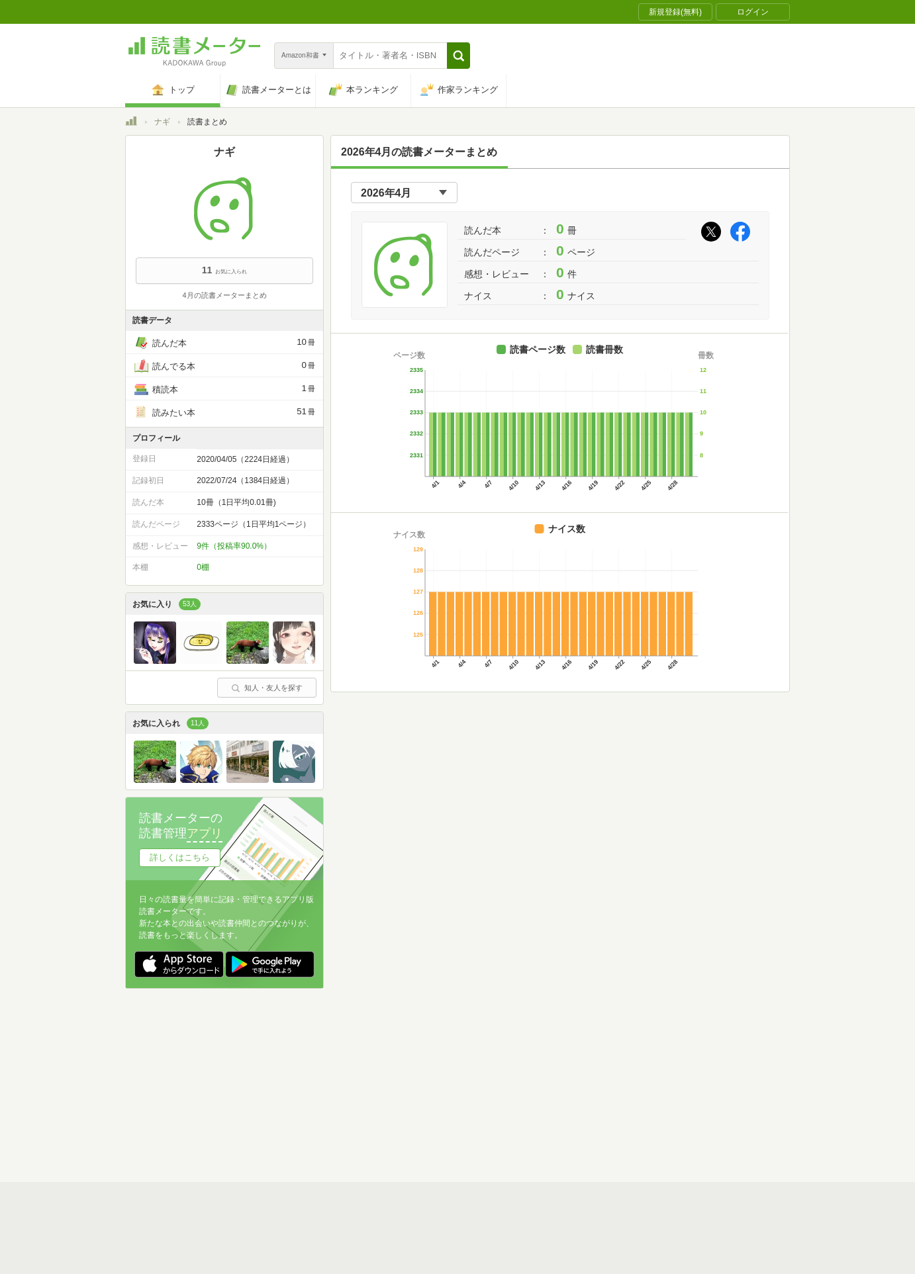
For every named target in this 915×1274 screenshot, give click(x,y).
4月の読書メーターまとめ (224, 295)
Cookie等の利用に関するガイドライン (507, 1083)
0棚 (203, 567)
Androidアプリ (310, 1124)
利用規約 (463, 1063)
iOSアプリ (376, 1124)
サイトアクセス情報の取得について (659, 1083)
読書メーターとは (317, 1063)
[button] (458, 55)
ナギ (162, 121)
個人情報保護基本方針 (378, 1083)
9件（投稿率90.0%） (234, 546)
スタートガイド (398, 1063)
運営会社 (301, 1083)
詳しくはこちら (180, 857)
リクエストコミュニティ (535, 1104)
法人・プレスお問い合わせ (423, 1104)
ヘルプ (297, 1104)
